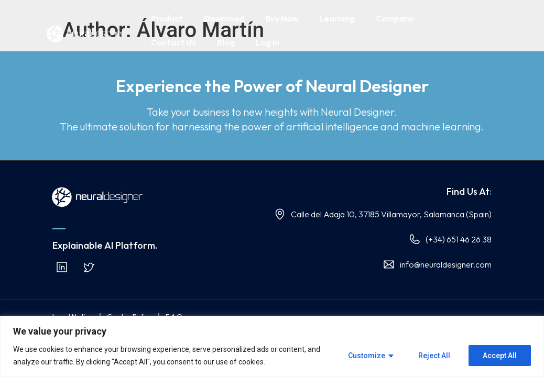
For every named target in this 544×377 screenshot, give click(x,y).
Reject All (434, 355)
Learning (337, 18)
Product (167, 18)
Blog (226, 42)
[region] (272, 346)
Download (224, 18)
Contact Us (173, 42)
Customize (366, 355)
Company (395, 18)
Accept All (500, 355)
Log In (267, 42)
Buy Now (281, 18)
